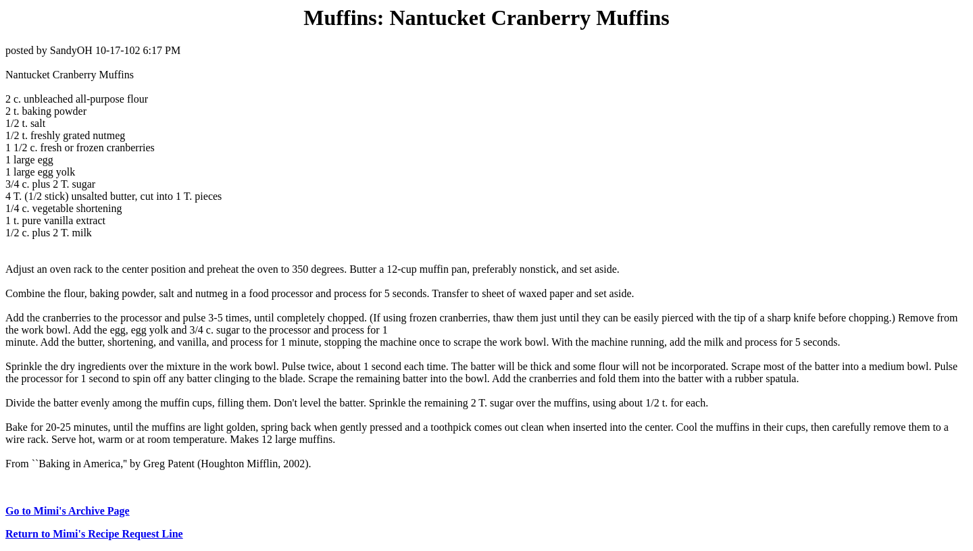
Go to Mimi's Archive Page (67, 511)
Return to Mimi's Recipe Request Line (94, 534)
